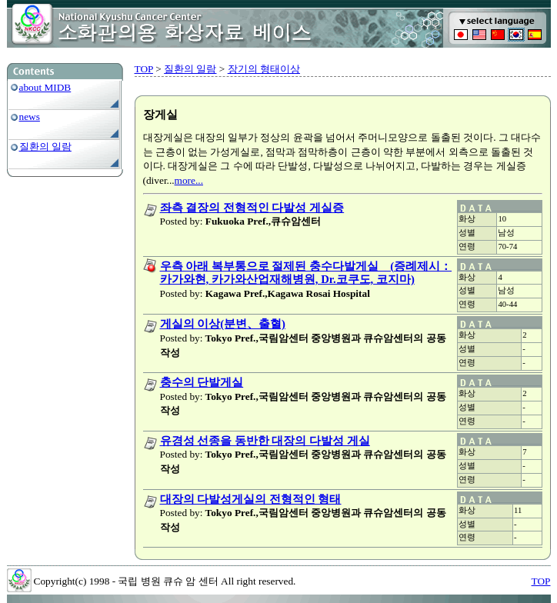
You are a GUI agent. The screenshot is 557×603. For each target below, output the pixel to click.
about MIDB (45, 87)
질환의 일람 (45, 146)
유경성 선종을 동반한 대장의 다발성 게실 (265, 441)
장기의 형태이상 (264, 69)
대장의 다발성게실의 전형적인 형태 (251, 499)
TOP (144, 69)
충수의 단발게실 (202, 382)
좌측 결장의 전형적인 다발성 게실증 (252, 208)
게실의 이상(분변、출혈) (222, 324)
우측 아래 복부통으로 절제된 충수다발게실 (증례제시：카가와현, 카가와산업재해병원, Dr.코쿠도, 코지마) (306, 273)
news (29, 116)
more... (189, 180)
